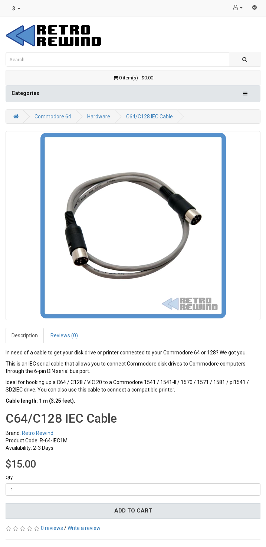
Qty (9, 477)
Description (25, 335)
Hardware (98, 116)
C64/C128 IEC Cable (149, 116)
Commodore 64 (53, 116)
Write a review (84, 528)
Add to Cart (133, 510)
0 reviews (52, 528)
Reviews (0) (64, 335)
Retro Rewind (37, 433)
